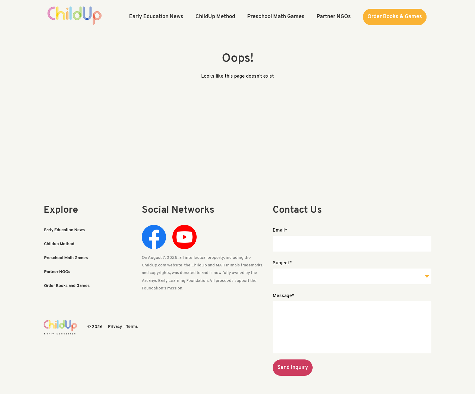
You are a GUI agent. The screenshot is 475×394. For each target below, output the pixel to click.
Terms (132, 327)
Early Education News (64, 230)
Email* (280, 230)
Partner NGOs (57, 272)
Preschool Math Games (66, 258)
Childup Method (59, 244)
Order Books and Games (67, 286)
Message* (283, 295)
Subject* (282, 263)
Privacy (115, 327)
